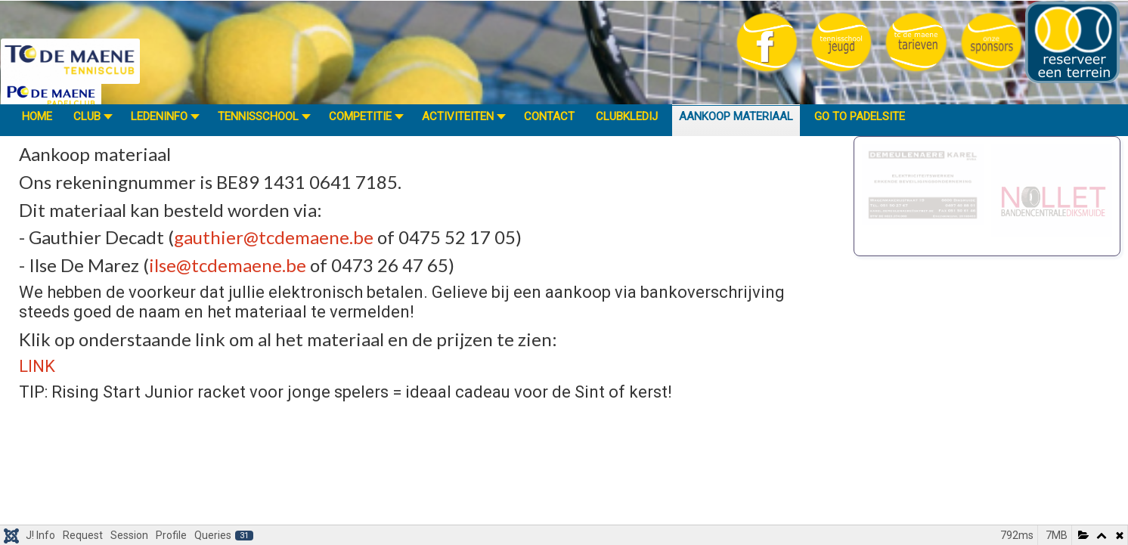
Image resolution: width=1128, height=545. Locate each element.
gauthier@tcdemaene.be (273, 237)
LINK (37, 366)
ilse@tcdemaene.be (227, 265)
